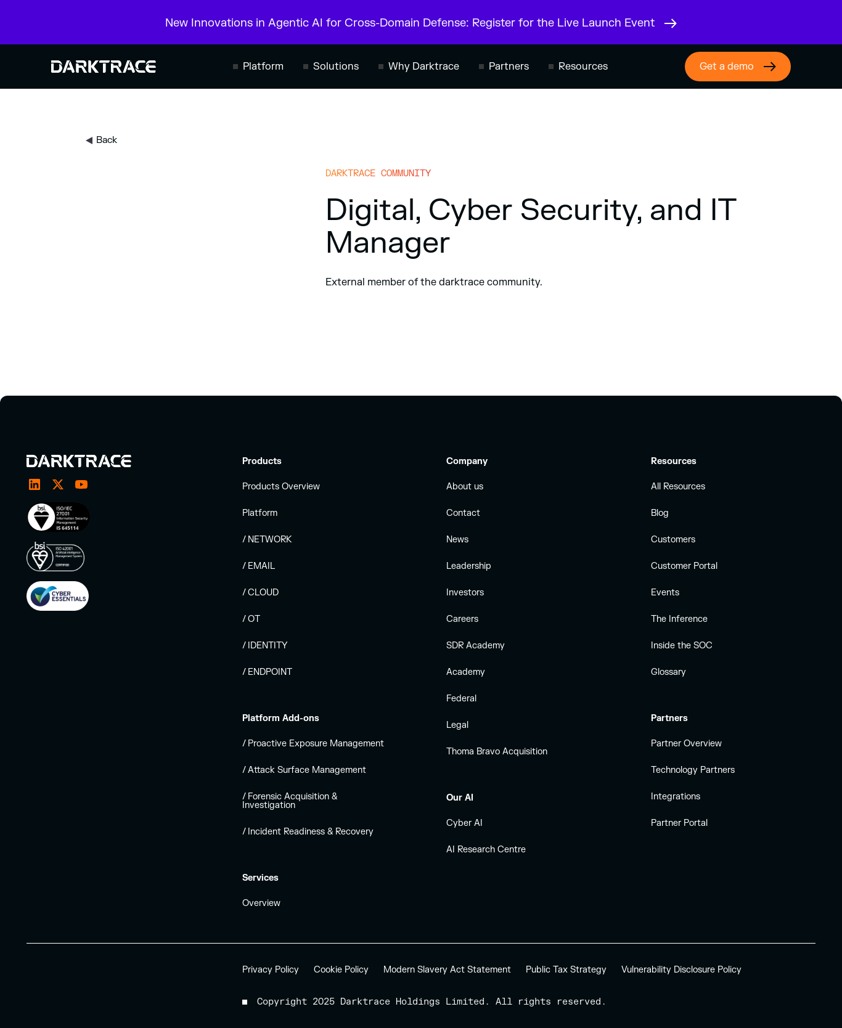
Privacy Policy (270, 970)
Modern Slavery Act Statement (447, 970)
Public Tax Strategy (566, 970)
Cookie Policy (341, 970)
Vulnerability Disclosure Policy (681, 970)
